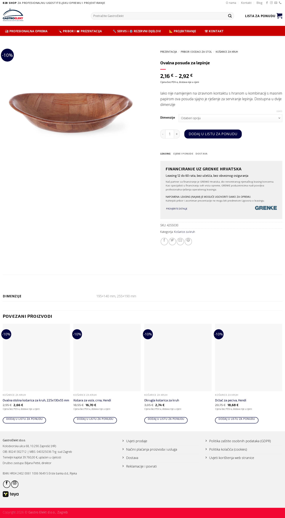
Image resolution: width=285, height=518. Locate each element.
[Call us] (280, 2)
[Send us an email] (275, 2)
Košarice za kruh (227, 51)
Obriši (279, 111)
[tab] (165, 154)
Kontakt (246, 3)
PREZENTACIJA (168, 51)
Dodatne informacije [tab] (142, 284)
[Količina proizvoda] (169, 134)
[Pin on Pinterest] (188, 241)
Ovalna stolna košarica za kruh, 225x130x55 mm (36, 401)
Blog (259, 3)
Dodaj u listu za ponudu (213, 133)
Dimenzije (167, 117)
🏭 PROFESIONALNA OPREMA (27, 31)
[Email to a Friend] (180, 241)
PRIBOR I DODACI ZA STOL (196, 51)
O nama (231, 3)
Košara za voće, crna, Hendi (92, 401)
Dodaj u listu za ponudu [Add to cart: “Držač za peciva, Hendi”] (236, 419)
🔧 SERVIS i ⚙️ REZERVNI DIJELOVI (137, 31)
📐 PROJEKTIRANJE (182, 31)
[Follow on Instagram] (271, 2)
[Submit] (230, 15)
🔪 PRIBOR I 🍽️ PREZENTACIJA (81, 31)
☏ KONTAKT (214, 31)
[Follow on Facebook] (267, 2)
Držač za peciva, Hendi (230, 401)
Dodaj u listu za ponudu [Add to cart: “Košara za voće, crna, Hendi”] (95, 419)
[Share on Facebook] (164, 241)
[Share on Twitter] (172, 241)
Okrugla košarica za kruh (161, 401)
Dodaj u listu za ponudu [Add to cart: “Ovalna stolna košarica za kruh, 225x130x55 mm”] (24, 419)
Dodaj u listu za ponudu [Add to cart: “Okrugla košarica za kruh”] (166, 419)
